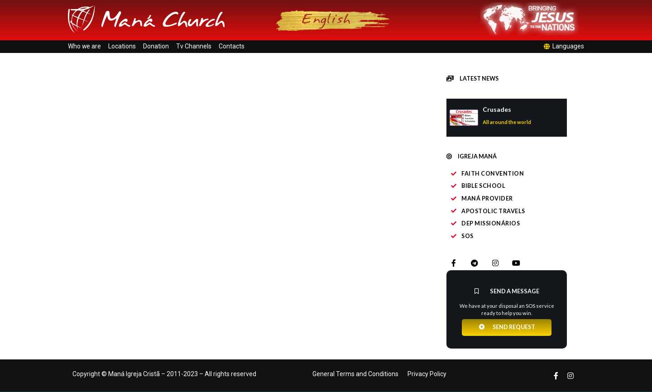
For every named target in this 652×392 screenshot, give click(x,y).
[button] (472, 78)
